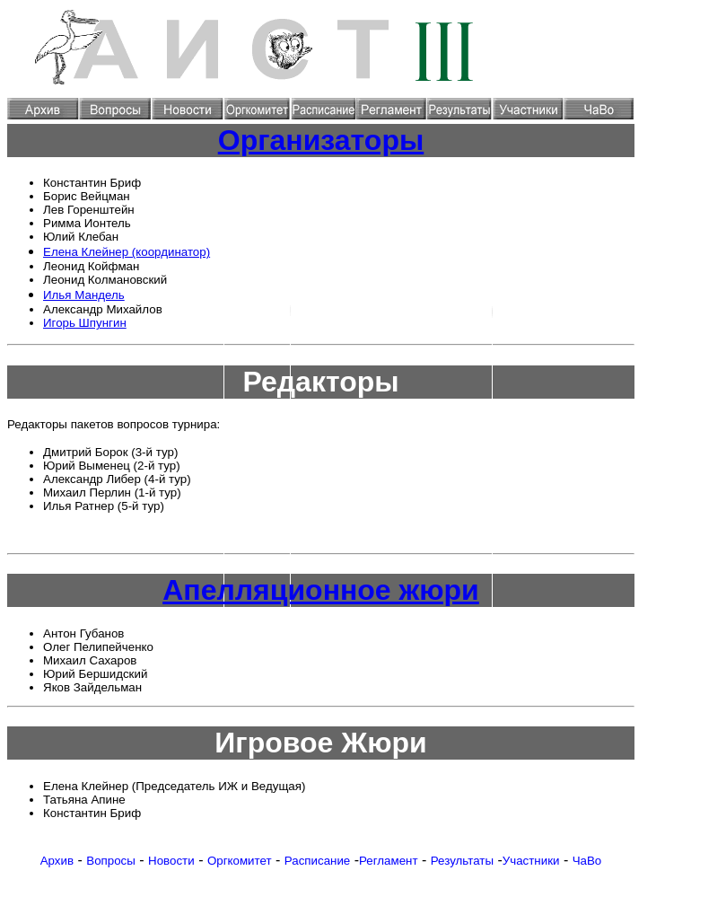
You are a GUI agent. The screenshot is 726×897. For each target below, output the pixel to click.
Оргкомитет (239, 860)
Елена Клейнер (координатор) (126, 252)
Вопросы (111, 860)
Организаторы (321, 140)
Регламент (388, 860)
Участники (531, 860)
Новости (171, 860)
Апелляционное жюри (320, 590)
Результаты (462, 860)
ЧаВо (587, 860)
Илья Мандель (84, 295)
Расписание (317, 860)
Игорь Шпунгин (85, 323)
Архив (57, 860)
